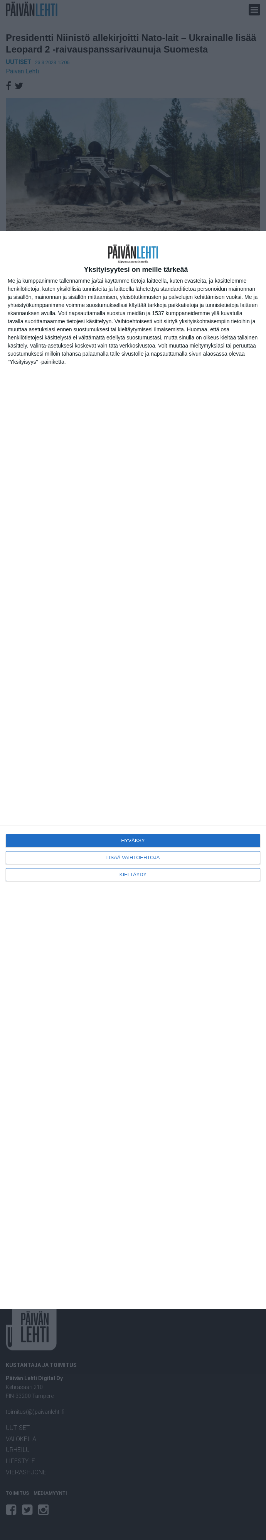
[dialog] (133, 770)
